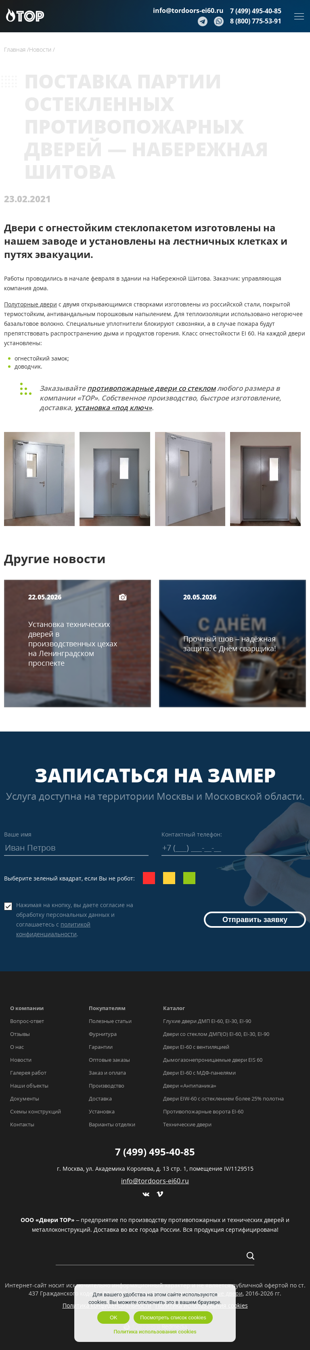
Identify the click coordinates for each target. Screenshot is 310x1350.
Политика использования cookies (154, 1332)
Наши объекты (29, 1085)
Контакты (22, 1124)
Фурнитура (103, 1034)
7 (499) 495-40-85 (255, 10)
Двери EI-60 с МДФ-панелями (199, 1072)
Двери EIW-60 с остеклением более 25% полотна (223, 1098)
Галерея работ (28, 1072)
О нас (17, 1046)
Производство (106, 1085)
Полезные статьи (110, 1021)
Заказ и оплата (107, 1072)
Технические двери (187, 1124)
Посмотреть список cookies (173, 1317)
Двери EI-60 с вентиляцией (196, 1046)
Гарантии (101, 1046)
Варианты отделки (112, 1124)
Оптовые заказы (109, 1059)
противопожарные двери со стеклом (151, 388)
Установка (102, 1111)
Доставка (100, 1098)
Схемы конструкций (35, 1111)
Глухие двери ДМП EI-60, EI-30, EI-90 (207, 1021)
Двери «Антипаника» (189, 1085)
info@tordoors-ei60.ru (188, 10)
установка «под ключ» (113, 407)
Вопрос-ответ (27, 1021)
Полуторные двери (30, 304)
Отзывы (20, 1034)
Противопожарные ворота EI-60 (203, 1111)
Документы (24, 1098)
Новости (20, 1059)
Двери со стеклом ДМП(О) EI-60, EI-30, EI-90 (216, 1034)
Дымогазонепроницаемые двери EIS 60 (212, 1059)
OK (113, 1317)
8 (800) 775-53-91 (255, 21)
